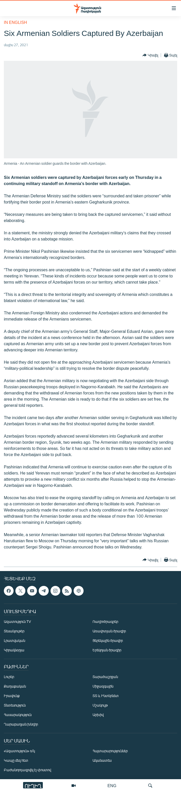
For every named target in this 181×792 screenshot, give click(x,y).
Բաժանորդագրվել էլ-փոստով (27, 770)
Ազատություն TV (17, 621)
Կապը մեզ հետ (16, 760)
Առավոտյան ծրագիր (109, 631)
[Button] (150, 55)
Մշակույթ (100, 705)
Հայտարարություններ (110, 751)
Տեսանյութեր (14, 631)
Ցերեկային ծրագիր (108, 640)
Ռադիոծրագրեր (105, 621)
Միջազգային (103, 686)
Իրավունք (12, 695)
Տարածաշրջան (105, 676)
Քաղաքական (15, 686)
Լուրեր (9, 676)
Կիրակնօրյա (14, 650)
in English (15, 22)
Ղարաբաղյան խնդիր (21, 724)
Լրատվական (14, 640)
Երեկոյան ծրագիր (107, 650)
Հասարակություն (18, 714)
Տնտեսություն (15, 705)
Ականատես (102, 760)
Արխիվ (98, 714)
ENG (111, 785)
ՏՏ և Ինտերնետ (106, 695)
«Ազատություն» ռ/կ (19, 751)
